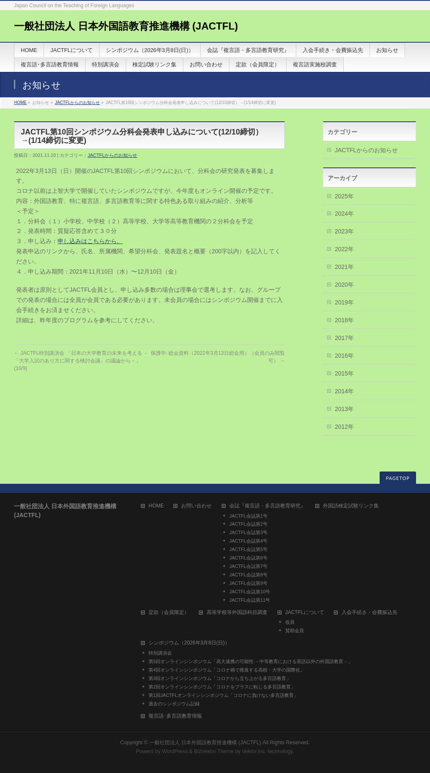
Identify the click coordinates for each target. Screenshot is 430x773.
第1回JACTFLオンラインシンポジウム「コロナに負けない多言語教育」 (223, 695)
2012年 (344, 426)
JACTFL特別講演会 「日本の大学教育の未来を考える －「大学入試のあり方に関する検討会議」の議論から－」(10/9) (81, 360)
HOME (20, 102)
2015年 (344, 373)
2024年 (344, 213)
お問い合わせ (196, 506)
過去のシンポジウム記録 (174, 703)
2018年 (344, 320)
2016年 (344, 355)
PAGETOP (398, 478)
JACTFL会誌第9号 (248, 583)
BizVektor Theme (214, 751)
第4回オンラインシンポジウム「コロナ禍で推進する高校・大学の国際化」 (227, 669)
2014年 (344, 391)
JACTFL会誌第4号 (248, 540)
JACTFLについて (304, 612)
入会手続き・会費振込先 (369, 612)
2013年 (344, 409)
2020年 (344, 284)
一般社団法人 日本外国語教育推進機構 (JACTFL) (126, 26)
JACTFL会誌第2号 (248, 523)
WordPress (175, 751)
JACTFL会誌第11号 (249, 600)
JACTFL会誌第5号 (248, 549)
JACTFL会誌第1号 (248, 515)
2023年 (344, 231)
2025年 (344, 196)
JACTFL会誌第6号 (248, 557)
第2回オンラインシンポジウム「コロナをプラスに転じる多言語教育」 (222, 686)
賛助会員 (294, 630)
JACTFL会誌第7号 (248, 566)
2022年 (344, 249)
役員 (290, 622)
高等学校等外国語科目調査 (237, 612)
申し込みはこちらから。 (90, 241)
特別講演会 (160, 652)
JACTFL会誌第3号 (248, 532)
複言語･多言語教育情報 (175, 716)
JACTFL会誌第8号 (248, 574)
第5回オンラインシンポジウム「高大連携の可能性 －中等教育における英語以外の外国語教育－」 (251, 661)
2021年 (344, 266)
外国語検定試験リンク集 (351, 506)
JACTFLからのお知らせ (77, 102)
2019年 (344, 302)
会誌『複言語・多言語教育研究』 (267, 506)
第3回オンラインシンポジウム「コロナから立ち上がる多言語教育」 (220, 678)
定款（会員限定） (169, 612)
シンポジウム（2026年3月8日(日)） (189, 643)
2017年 (344, 337)
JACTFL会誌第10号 (249, 591)
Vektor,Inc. (254, 751)
